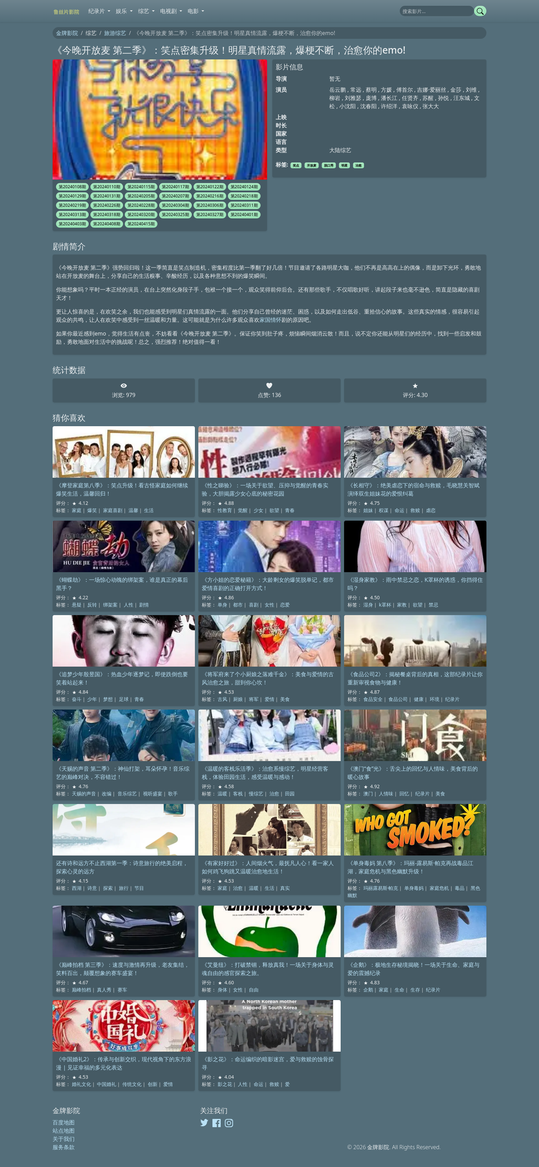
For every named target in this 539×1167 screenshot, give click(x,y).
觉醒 (243, 510)
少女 (258, 510)
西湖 (76, 888)
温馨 (133, 510)
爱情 (269, 699)
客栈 (238, 793)
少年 (92, 699)
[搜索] (437, 11)
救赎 (415, 510)
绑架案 (110, 604)
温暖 (222, 793)
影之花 (225, 1084)
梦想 (108, 699)
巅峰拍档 (81, 989)
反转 (92, 604)
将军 (253, 699)
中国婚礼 (106, 1084)
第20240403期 (72, 224)
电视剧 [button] (169, 11)
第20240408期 (106, 224)
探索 (108, 888)
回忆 (404, 793)
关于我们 (64, 1139)
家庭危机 (439, 888)
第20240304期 (175, 205)
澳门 (368, 793)
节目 (139, 888)
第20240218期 (244, 196)
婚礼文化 (81, 1084)
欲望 (274, 510)
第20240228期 (141, 205)
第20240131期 (106, 196)
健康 (419, 699)
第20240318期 (106, 214)
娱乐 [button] (122, 11)
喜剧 (253, 604)
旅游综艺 (115, 33)
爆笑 (92, 510)
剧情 (144, 604)
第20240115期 (141, 187)
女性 (269, 604)
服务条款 (64, 1147)
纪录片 (452, 699)
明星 (344, 165)
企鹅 (368, 989)
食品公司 (398, 699)
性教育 (225, 510)
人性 (128, 604)
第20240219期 (72, 205)
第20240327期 (209, 214)
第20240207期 (175, 196)
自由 (253, 989)
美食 (285, 699)
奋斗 (76, 699)
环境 (434, 699)
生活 (149, 510)
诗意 (92, 888)
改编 (106, 793)
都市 (238, 604)
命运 (399, 510)
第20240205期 (141, 196)
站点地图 (64, 1130)
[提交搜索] (480, 11)
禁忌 (433, 604)
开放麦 (311, 165)
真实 (285, 888)
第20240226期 (106, 205)
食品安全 (373, 699)
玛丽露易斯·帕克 (380, 888)
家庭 (76, 510)
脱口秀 (328, 165)
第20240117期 (175, 187)
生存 (415, 989)
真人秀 (104, 989)
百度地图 (64, 1122)
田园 (290, 793)
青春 (290, 510)
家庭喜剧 (112, 510)
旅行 (124, 888)
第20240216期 (209, 196)
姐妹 (368, 510)
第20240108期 (72, 187)
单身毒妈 (414, 888)
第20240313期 (72, 214)
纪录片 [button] (97, 11)
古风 (222, 699)
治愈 (358, 165)
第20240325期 (175, 214)
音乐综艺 (127, 793)
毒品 (459, 888)
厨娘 (238, 699)
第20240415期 (141, 224)
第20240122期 (209, 187)
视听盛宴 (152, 793)
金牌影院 (67, 33)
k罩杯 (385, 604)
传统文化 (132, 1084)
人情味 (386, 793)
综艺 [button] (144, 11)
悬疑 (76, 604)
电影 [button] (194, 11)
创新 (152, 1084)
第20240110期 (106, 187)
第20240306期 (209, 205)
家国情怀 (271, 320)
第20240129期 (72, 196)
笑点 (296, 165)
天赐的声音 (84, 793)
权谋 (383, 510)
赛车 (122, 989)
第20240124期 (244, 187)
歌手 (173, 793)
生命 (399, 989)
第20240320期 (141, 214)
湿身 (368, 604)
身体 (222, 989)
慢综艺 (256, 793)
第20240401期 (244, 214)
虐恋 (431, 510)
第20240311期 (244, 205)
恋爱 (285, 604)
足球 (124, 699)
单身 (222, 604)
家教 (402, 604)
